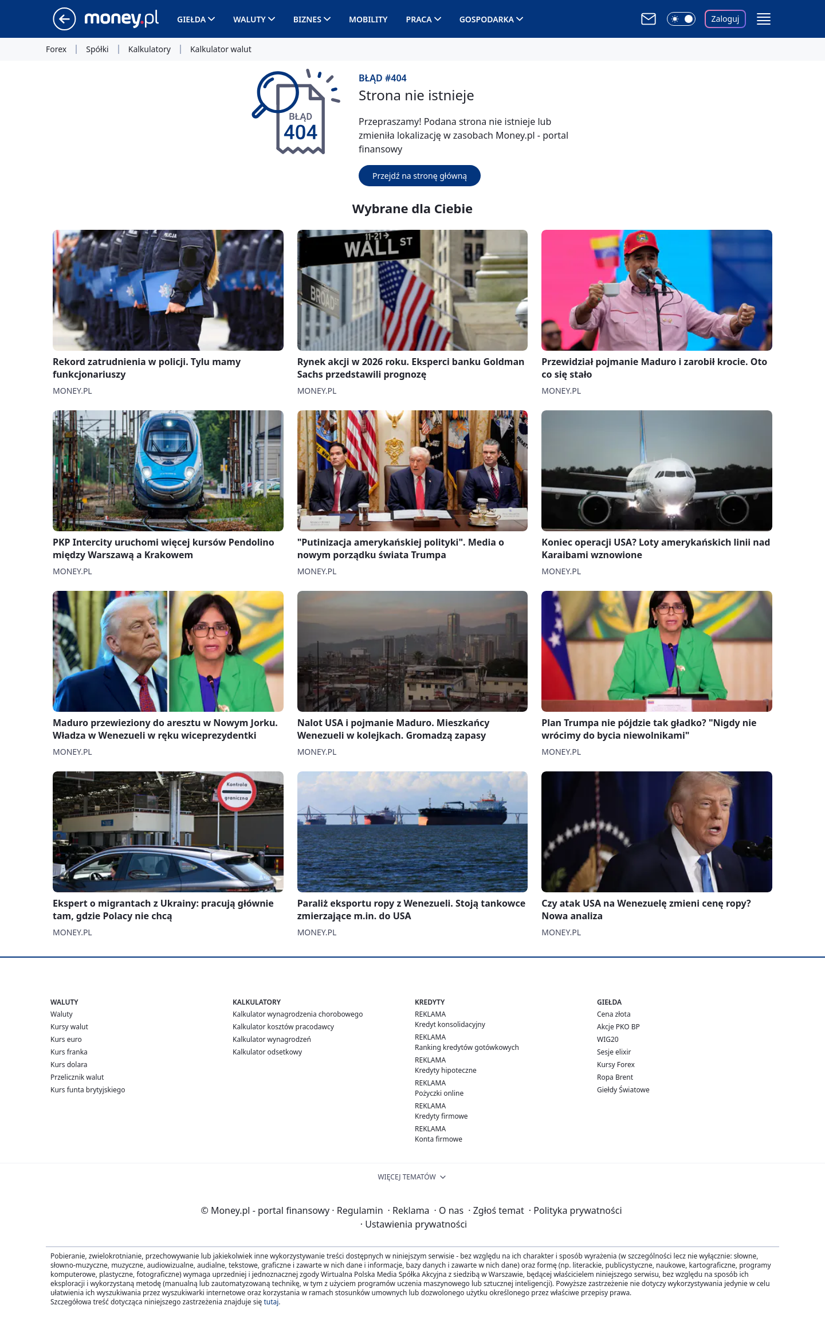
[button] (764, 19)
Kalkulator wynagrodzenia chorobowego (298, 1014)
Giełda (191, 19)
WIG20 (608, 1039)
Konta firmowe (438, 1139)
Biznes (307, 19)
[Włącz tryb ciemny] (681, 19)
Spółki (97, 49)
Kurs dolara (69, 1064)
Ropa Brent (615, 1077)
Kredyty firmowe (441, 1116)
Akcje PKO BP (618, 1027)
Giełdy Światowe (623, 1090)
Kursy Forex (616, 1064)
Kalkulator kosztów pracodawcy (283, 1027)
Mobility (368, 19)
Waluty (249, 19)
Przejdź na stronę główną (419, 175)
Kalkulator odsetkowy (267, 1052)
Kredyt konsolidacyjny (450, 1024)
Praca (419, 19)
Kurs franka (69, 1052)
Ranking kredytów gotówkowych (467, 1047)
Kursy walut (69, 1027)
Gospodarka (486, 19)
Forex (56, 49)
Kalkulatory (149, 49)
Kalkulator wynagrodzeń (272, 1039)
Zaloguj (726, 18)
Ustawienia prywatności (413, 1224)
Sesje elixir (614, 1052)
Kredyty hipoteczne (446, 1070)
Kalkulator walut (221, 49)
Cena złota (614, 1014)
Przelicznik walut (77, 1077)
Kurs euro (66, 1039)
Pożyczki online (439, 1093)
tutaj (271, 1302)
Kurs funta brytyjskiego (87, 1090)
